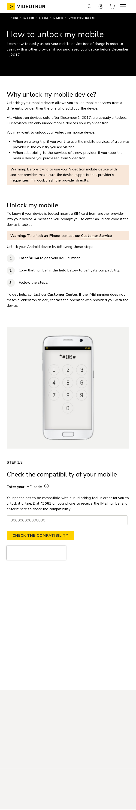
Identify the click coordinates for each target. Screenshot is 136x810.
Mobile (43, 18)
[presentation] (36, 553)
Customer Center (62, 294)
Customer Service (96, 235)
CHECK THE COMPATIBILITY (40, 535)
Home (14, 18)
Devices (58, 18)
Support (28, 18)
